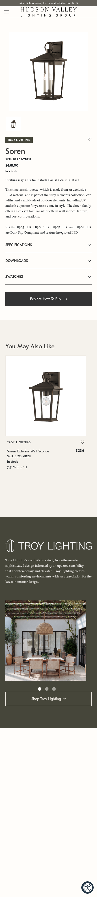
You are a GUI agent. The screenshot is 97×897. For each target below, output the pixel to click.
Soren (15, 151)
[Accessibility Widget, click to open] (87, 887)
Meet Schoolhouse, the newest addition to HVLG (48, 3)
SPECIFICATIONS (18, 245)
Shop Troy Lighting (46, 699)
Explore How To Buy (48, 299)
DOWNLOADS (16, 261)
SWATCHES (14, 277)
